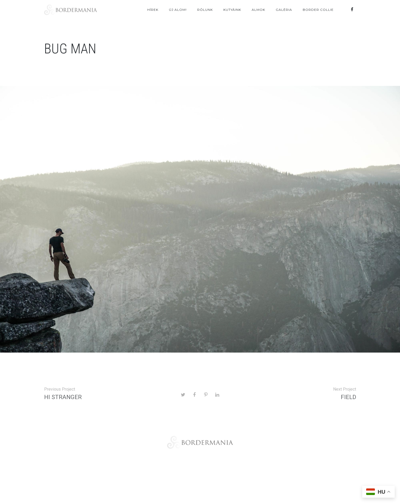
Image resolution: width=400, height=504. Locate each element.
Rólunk (205, 10)
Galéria (284, 10)
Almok (258, 10)
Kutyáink (232, 10)
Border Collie (318, 10)
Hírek (152, 10)
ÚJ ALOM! (178, 10)
